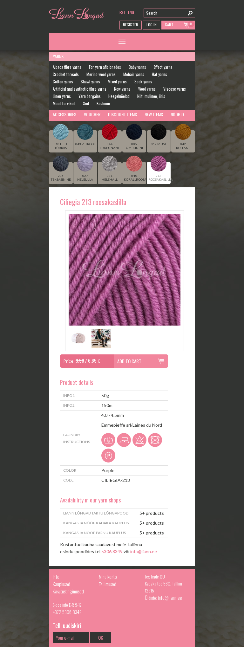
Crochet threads (66, 74)
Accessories (64, 114)
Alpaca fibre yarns (67, 67)
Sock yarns (143, 81)
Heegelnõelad (119, 96)
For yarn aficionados (105, 67)
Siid (86, 103)
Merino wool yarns (101, 74)
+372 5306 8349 (67, 611)
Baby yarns (137, 67)
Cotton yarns (63, 81)
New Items (154, 114)
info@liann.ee (143, 551)
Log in (151, 24)
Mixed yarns (117, 81)
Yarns (58, 56)
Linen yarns (62, 96)
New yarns (122, 89)
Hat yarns (159, 74)
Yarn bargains (89, 96)
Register (130, 24)
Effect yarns (163, 67)
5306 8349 (112, 551)
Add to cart (129, 361)
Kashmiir (104, 103)
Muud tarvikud (64, 103)
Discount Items (122, 114)
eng (131, 12)
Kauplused (61, 583)
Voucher (92, 114)
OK (100, 637)
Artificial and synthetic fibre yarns (79, 89)
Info (56, 576)
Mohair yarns (133, 74)
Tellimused (107, 583)
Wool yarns (147, 89)
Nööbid (177, 114)
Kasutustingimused (68, 591)
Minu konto (108, 576)
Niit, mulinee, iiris (151, 96)
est (122, 12)
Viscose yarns (174, 89)
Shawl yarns (90, 81)
